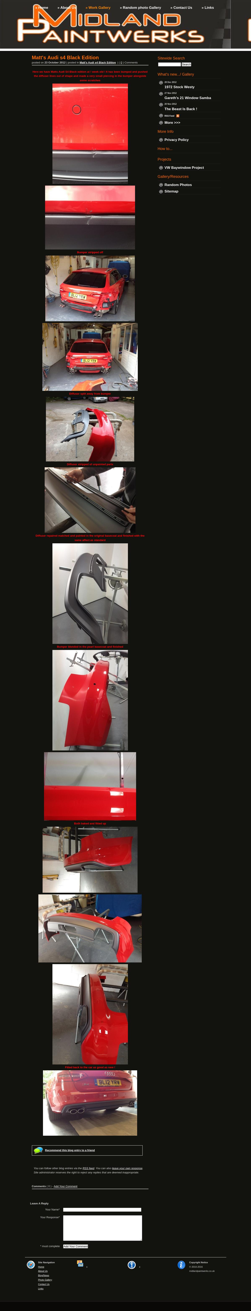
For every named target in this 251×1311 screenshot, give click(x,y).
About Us (43, 1280)
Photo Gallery (45, 1289)
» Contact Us (180, 8)
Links (41, 1298)
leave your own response (127, 1168)
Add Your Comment (65, 1186)
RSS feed (88, 1168)
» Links (207, 8)
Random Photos (178, 185)
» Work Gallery (97, 8)
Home (41, 1276)
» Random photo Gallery (140, 8)
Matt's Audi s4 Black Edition (98, 62)
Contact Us (44, 1293)
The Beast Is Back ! (181, 109)
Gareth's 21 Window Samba (188, 98)
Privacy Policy (177, 140)
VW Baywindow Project (184, 168)
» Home (41, 8)
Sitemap (171, 192)
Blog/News (43, 1285)
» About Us (66, 8)
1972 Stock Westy (180, 87)
